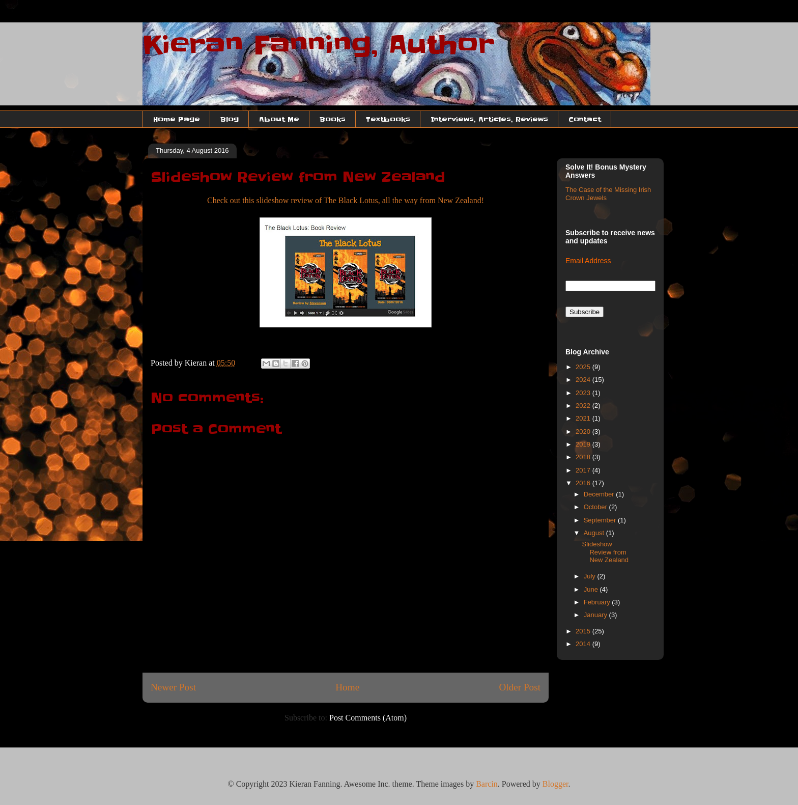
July (590, 576)
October (596, 507)
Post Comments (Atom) (368, 717)
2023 (584, 393)
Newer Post (173, 687)
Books (333, 119)
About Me (279, 119)
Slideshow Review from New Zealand (605, 552)
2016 (584, 483)
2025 (584, 367)
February (598, 602)
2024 (584, 379)
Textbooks (388, 119)
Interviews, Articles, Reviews (489, 119)
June (592, 589)
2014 (584, 644)
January (596, 615)
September (601, 520)
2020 (584, 431)
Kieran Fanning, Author (318, 45)
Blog (229, 119)
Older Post (519, 687)
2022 (584, 405)
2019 (584, 444)
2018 (584, 457)
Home (347, 687)
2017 (584, 470)
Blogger (555, 784)
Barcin (487, 784)
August (595, 533)
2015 (584, 631)
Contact (584, 119)
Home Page (176, 119)
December (600, 494)
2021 (584, 418)
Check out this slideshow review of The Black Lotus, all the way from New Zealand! (345, 200)
